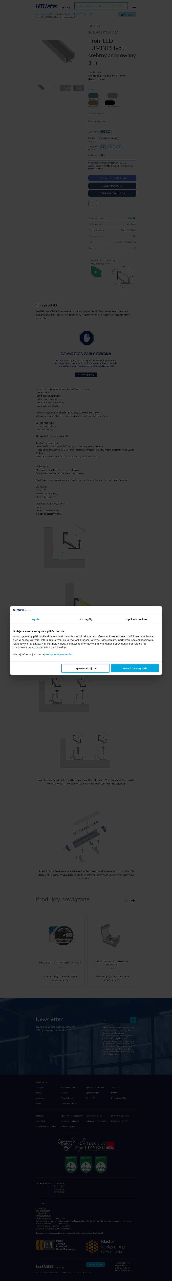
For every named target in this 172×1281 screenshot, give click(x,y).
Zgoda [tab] (35, 619)
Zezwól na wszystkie (135, 668)
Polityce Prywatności (59, 654)
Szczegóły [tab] (86, 619)
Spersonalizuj (85, 668)
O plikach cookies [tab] (136, 619)
